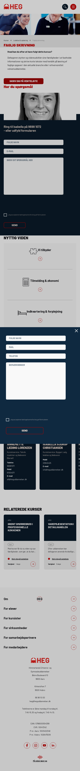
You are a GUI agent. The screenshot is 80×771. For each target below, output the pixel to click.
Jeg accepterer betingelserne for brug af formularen (29, 419)
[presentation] (28, 409)
